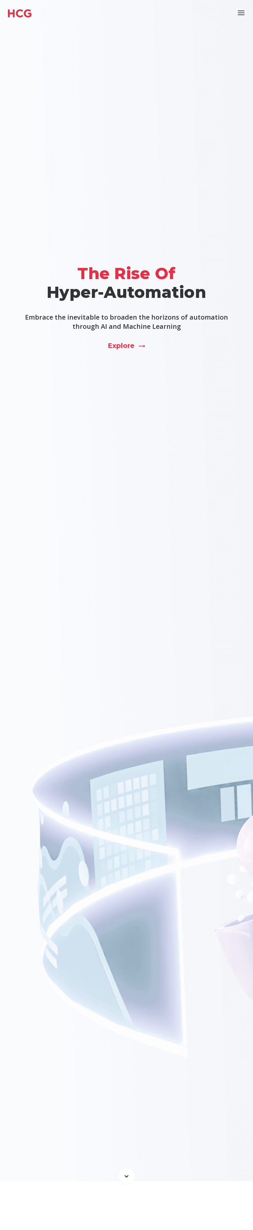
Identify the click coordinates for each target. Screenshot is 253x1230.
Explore (127, 346)
